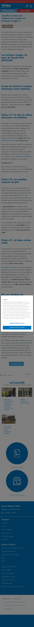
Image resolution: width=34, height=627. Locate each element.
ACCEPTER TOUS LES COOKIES (17, 327)
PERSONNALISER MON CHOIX (17, 323)
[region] (17, 313)
